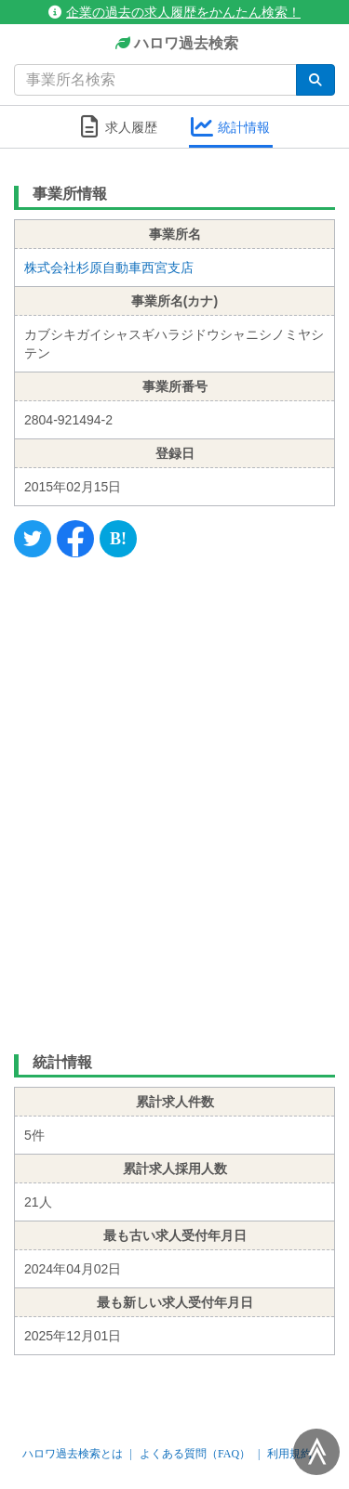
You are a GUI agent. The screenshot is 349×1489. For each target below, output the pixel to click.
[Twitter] (32, 538)
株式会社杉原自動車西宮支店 (109, 267)
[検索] (315, 80)
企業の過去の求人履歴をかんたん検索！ (174, 12)
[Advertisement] (174, 801)
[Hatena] (118, 538)
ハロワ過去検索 (174, 44)
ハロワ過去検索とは (72, 1453)
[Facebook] (75, 538)
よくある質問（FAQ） (195, 1453)
